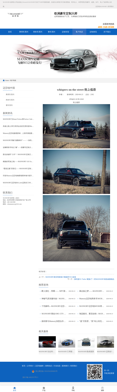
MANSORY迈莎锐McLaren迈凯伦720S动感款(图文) (18, 183)
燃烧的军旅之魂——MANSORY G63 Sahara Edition (18, 161)
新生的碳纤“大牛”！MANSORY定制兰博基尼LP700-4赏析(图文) (18, 154)
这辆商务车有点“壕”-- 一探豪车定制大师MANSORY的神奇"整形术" (18, 147)
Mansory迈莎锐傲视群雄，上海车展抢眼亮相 (18, 133)
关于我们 (107, 32)
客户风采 (79, 32)
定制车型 (65, 32)
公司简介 (30, 366)
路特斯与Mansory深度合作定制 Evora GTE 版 (54, 321)
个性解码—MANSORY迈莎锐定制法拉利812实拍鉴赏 (54, 306)
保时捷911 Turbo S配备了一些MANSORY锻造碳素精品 (94, 279)
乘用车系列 (23, 32)
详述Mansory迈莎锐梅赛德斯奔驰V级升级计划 (18, 176)
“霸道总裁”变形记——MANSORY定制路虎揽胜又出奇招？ (18, 168)
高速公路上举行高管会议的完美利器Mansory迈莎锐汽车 (18, 126)
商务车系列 (37, 32)
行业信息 (57, 366)
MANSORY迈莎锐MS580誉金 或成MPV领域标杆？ (92, 306)
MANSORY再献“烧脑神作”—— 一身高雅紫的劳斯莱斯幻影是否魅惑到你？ (18, 140)
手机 (73, 388)
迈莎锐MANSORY (101, 6)
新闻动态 (48, 366)
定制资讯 (93, 32)
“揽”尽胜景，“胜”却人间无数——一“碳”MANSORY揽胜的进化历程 (92, 321)
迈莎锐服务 (39, 366)
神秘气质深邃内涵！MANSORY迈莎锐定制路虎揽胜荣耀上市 (54, 299)
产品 (43, 388)
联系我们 (111, 6)
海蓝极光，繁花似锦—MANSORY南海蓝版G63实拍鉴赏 (92, 314)
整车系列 (51, 32)
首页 (10, 32)
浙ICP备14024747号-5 (30, 378)
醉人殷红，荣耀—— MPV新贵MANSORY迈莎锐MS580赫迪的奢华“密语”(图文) (54, 291)
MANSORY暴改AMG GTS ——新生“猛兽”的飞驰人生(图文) (54, 314)
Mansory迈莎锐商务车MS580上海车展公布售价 (92, 299)
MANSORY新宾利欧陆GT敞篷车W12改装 (60, 277)
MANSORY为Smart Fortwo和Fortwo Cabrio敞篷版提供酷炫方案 (18, 119)
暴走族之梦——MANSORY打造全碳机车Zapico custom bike (92, 291)
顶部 (102, 388)
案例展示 (65, 366)
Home (7, 80)
